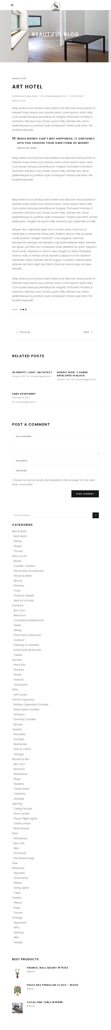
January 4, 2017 (19, 78)
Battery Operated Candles (31, 704)
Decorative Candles (26, 709)
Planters (19, 585)
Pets (15, 833)
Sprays (18, 724)
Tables (18, 655)
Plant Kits (19, 665)
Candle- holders (24, 566)
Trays (17, 590)
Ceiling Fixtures (23, 808)
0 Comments (76, 96)
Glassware (20, 774)
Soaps (18, 546)
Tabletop (20, 793)
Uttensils (19, 799)
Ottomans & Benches (27, 635)
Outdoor (19, 640)
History (35, 96)
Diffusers (19, 714)
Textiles (16, 898)
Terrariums (20, 684)
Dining (17, 630)
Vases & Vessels (24, 595)
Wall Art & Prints (24, 600)
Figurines (19, 873)
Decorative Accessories (29, 571)
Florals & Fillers (23, 576)
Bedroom (20, 615)
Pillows (18, 541)
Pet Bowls (20, 853)
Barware (19, 769)
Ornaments (21, 878)
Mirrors (18, 580)
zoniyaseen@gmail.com (55, 96)
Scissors (19, 679)
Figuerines (20, 922)
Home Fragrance (23, 699)
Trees (17, 893)
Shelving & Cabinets (26, 645)
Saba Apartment (24, 393)
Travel (22, 100)
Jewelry (17, 729)
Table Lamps (22, 823)
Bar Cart (19, 610)
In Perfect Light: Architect (32, 372)
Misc (16, 848)
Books (17, 561)
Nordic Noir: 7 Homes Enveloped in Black (72, 374)
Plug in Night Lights (25, 818)
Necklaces (20, 744)
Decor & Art (19, 556)
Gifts (15, 689)
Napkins (19, 784)
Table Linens (21, 789)
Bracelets (20, 734)
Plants (18, 674)
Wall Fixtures (21, 828)
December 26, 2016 (20, 397)
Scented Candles (25, 719)
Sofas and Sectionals (27, 650)
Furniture (17, 605)
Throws (18, 551)
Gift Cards (20, 694)
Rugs (17, 907)
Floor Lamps (21, 813)
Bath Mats (20, 536)
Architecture (18, 96)
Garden (17, 660)
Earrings (19, 739)
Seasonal (18, 868)
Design (27, 96)
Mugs (17, 779)
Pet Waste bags (24, 858)
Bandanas (20, 838)
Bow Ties (19, 843)
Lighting (17, 803)
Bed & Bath (19, 531)
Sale (15, 863)
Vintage (19, 754)
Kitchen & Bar (20, 759)
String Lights (21, 888)
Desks (17, 625)
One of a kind (22, 749)
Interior (15, 100)
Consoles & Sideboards (29, 620)
